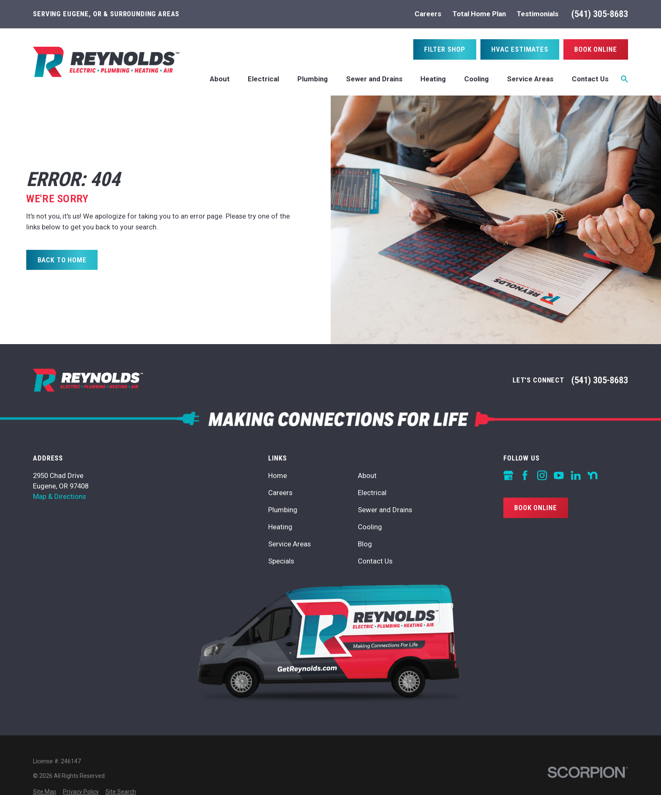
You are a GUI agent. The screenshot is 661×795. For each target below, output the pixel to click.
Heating (280, 527)
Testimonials (537, 14)
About (367, 475)
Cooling (370, 527)
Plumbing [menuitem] (312, 79)
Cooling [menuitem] (476, 79)
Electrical (372, 492)
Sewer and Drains (385, 510)
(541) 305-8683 (599, 14)
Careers (428, 14)
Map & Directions (59, 496)
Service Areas (289, 544)
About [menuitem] (220, 79)
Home (277, 475)
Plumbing (282, 510)
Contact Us (375, 561)
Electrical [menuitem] (263, 79)
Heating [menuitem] (433, 79)
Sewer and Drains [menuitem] (374, 79)
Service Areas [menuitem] (530, 79)
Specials (281, 561)
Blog (365, 544)
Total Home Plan (479, 14)
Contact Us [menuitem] (590, 79)
